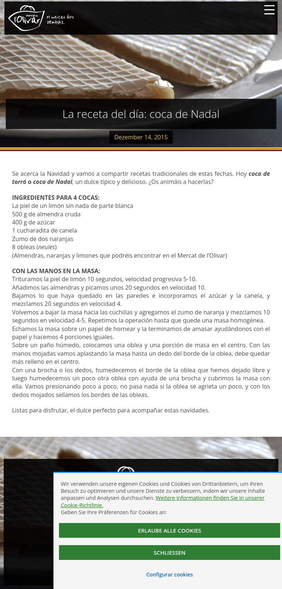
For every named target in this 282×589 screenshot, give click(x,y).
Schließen (170, 552)
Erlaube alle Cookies (169, 530)
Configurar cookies (169, 574)
